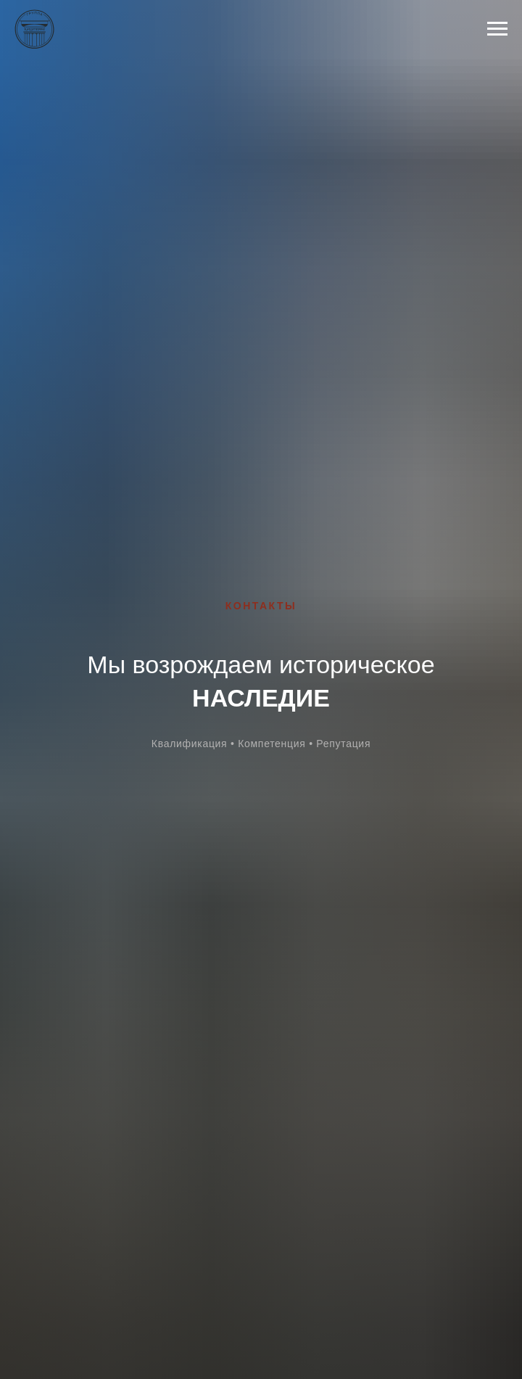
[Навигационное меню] (497, 29)
